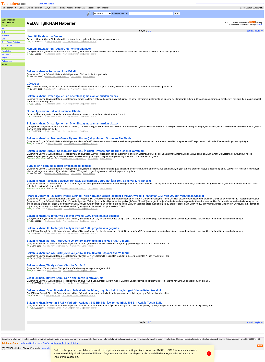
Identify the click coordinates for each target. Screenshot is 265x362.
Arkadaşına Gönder (54, 41)
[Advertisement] (11, 73)
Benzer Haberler (90, 41)
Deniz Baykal (7, 46)
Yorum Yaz (67, 41)
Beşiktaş (5, 58)
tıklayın (259, 25)
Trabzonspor (7, 61)
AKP (3, 29)
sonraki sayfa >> (255, 30)
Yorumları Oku (77, 41)
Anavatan (5, 35)
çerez (111, 350)
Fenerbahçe (6, 51)
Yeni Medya (48, 348)
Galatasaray (6, 54)
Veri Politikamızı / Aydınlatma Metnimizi (107, 353)
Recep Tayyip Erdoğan (11, 42)
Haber (4, 64)
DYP (3, 39)
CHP (4, 32)
